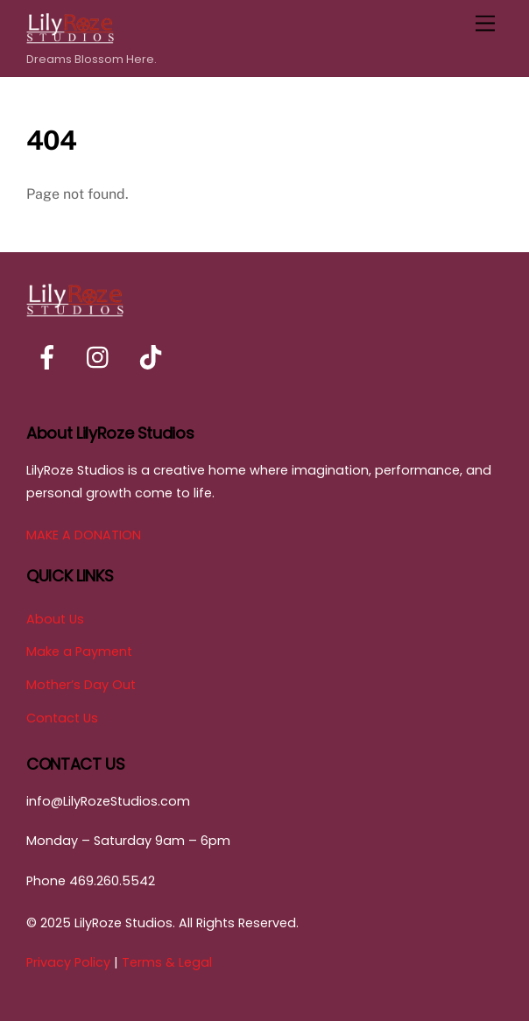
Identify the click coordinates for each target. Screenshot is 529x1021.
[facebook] (50, 358)
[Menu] (485, 24)
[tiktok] (154, 358)
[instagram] (102, 358)
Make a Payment (79, 651)
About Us (55, 619)
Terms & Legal (167, 962)
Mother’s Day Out (81, 685)
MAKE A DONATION (83, 535)
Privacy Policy (68, 962)
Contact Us (62, 718)
